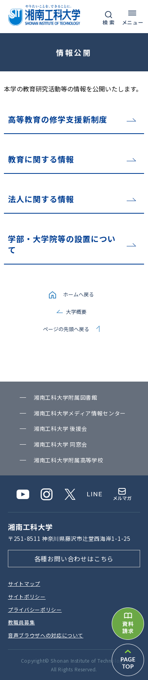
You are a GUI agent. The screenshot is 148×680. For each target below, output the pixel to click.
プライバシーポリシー (35, 609)
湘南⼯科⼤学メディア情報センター (80, 413)
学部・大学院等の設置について (62, 244)
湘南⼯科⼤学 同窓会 (60, 444)
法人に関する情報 (41, 199)
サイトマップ (24, 583)
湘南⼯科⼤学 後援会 (60, 428)
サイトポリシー (27, 596)
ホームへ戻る (78, 294)
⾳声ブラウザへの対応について (45, 635)
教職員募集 (21, 622)
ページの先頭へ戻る (66, 329)
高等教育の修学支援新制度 (57, 119)
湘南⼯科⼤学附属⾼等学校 (68, 460)
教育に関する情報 (41, 159)
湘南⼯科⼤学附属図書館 (65, 397)
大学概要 (76, 311)
